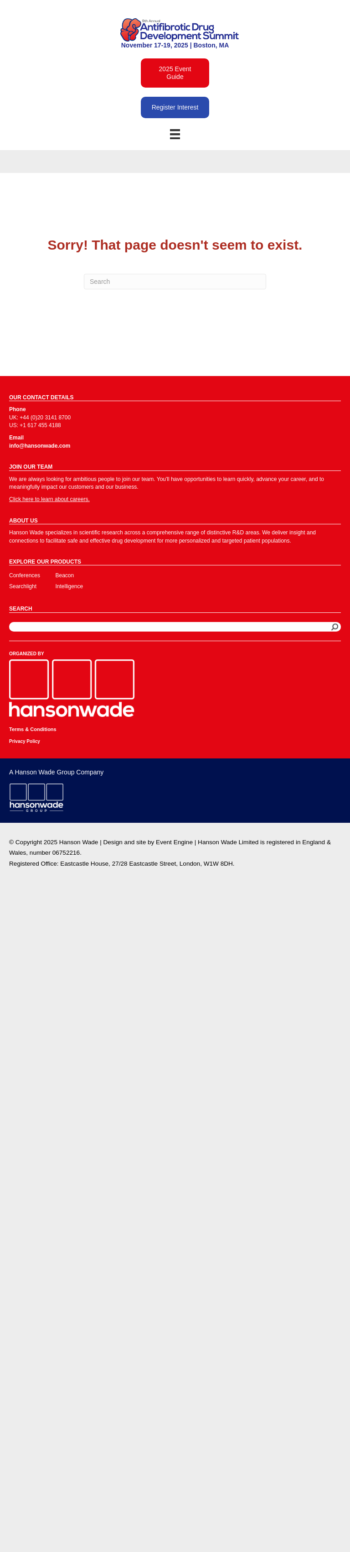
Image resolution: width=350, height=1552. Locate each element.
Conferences (24, 575)
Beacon (65, 575)
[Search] (175, 281)
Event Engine (174, 842)
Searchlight (22, 586)
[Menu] (175, 134)
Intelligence (69, 586)
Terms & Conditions (33, 729)
